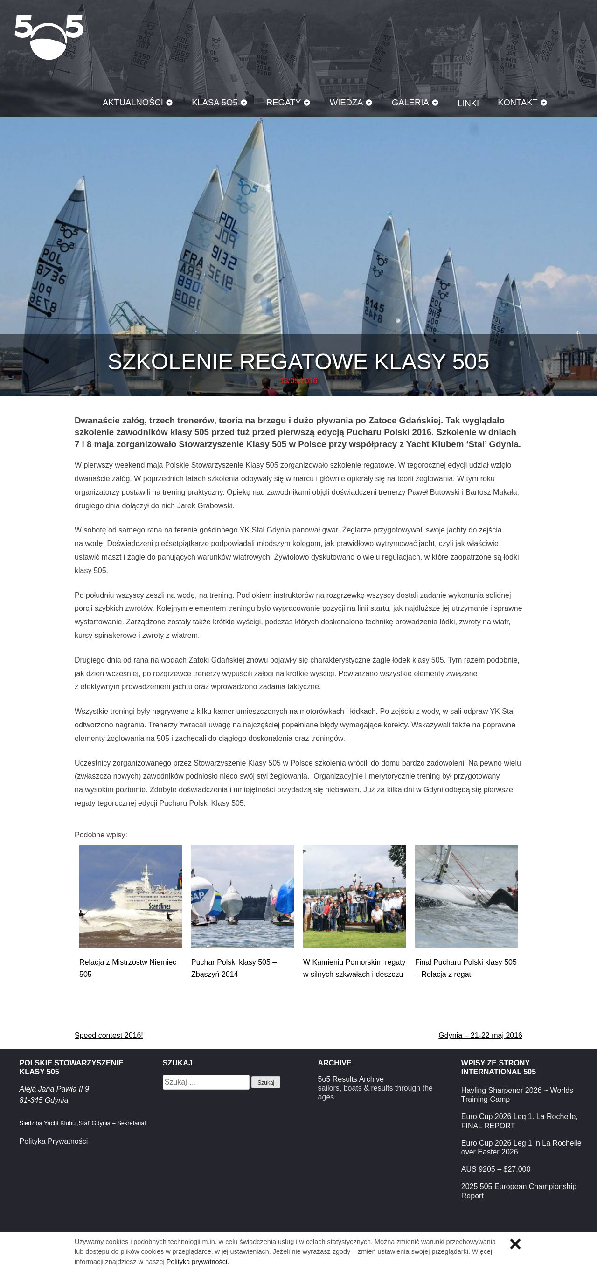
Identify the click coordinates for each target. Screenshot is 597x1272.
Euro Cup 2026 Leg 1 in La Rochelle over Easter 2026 (521, 1147)
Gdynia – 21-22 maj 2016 (480, 1035)
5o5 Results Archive (351, 1079)
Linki (468, 103)
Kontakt (518, 102)
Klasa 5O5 (49, 37)
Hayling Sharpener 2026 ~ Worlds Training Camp (517, 1094)
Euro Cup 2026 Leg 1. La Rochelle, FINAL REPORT (519, 1121)
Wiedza (346, 102)
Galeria (410, 102)
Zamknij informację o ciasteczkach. (515, 1244)
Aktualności (133, 102)
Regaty (283, 102)
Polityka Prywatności (54, 1141)
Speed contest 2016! (109, 1035)
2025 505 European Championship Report (518, 1190)
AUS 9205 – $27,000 (496, 1169)
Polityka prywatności (197, 1261)
